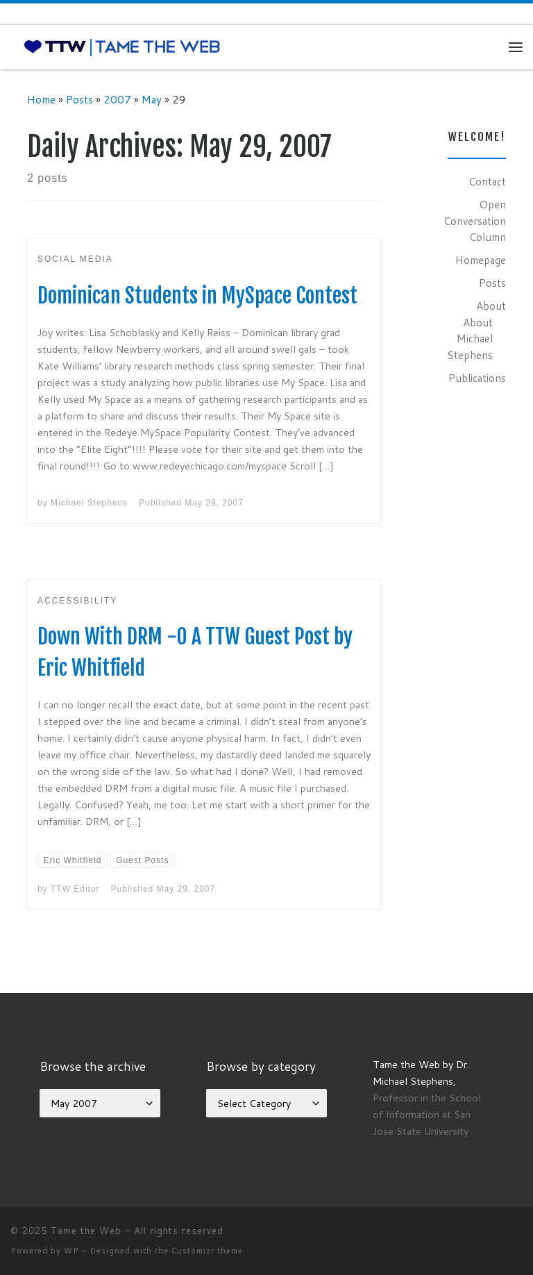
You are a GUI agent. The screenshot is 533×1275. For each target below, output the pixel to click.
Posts (79, 99)
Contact (487, 181)
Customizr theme (207, 1250)
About (491, 305)
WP (71, 1250)
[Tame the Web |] (122, 46)
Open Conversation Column (474, 220)
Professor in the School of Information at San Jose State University (427, 1114)
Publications (477, 377)
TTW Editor (75, 889)
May (152, 99)
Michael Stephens (89, 503)
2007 (117, 99)
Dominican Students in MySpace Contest (197, 295)
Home (41, 99)
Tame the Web (86, 1230)
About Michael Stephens (470, 338)
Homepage (480, 259)
